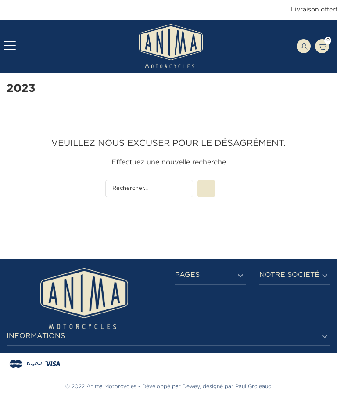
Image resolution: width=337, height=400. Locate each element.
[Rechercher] (149, 188)
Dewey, (192, 386)
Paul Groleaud (253, 386)
